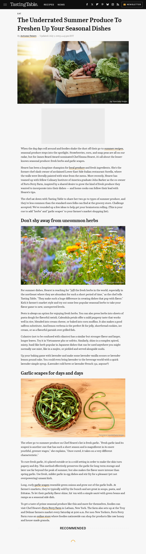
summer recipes (113, 148)
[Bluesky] (107, 5)
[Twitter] (92, 5)
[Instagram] (112, 5)
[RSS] (117, 5)
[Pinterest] (102, 5)
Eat (19, 13)
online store (44, 516)
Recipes (49, 4)
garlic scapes (42, 484)
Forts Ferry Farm (51, 508)
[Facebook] (87, 5)
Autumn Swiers (28, 35)
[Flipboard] (97, 5)
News (61, 4)
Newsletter (132, 4)
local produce (77, 167)
